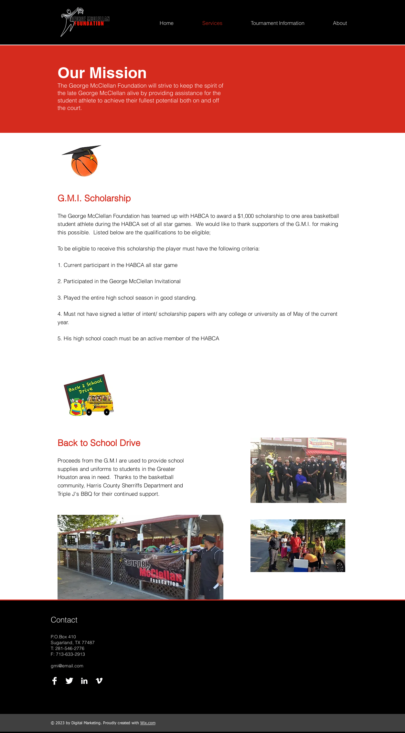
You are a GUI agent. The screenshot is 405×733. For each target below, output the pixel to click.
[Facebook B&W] (54, 681)
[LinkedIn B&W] (84, 681)
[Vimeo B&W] (99, 681)
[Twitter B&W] (69, 681)
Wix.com (147, 723)
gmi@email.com (67, 666)
